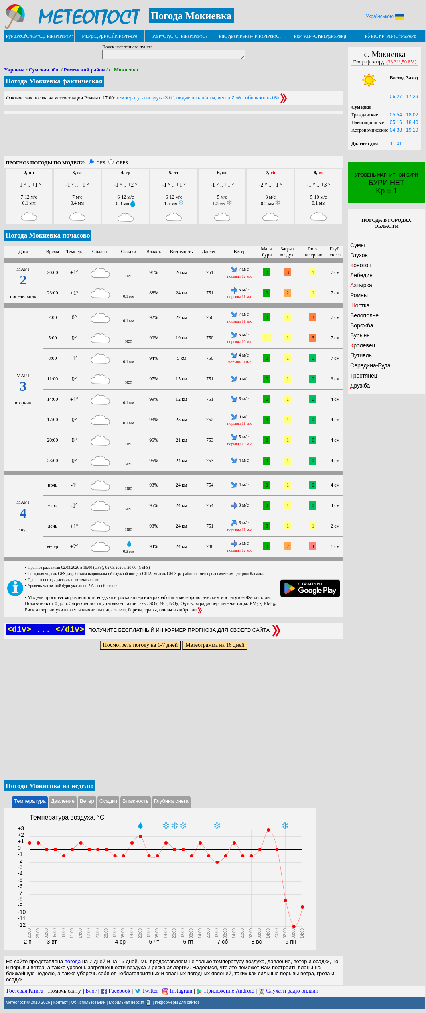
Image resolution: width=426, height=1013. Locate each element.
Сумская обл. (43, 70)
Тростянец (363, 375)
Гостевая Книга (24, 991)
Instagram (181, 991)
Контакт (60, 1002)
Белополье (364, 315)
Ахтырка (361, 285)
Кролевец (362, 345)
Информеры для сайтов (177, 1002)
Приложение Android (229, 991)
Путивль (361, 355)
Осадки (108, 801)
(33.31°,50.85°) (401, 62)
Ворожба (361, 325)
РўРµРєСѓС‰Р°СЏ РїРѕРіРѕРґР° (39, 36)
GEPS (122, 163)
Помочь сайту (64, 991)
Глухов (359, 255)
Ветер (87, 801)
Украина (14, 70)
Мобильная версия (126, 1002)
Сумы (357, 245)
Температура (30, 801)
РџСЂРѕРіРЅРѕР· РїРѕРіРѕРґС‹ (250, 36)
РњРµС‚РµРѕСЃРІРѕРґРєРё (109, 36)
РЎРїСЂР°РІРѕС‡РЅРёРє (390, 36)
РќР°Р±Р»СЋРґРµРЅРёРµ (320, 36)
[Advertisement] (173, 138)
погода (73, 961)
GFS (100, 163)
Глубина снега (171, 801)
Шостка (359, 305)
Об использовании (88, 1002)
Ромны (359, 295)
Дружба (360, 385)
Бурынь (360, 335)
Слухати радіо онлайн (292, 991)
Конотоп (360, 265)
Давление (63, 801)
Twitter (150, 991)
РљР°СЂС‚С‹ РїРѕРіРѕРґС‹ (179, 36)
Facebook (119, 991)
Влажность (135, 801)
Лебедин (361, 275)
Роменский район (84, 70)
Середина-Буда (370, 365)
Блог (91, 991)
